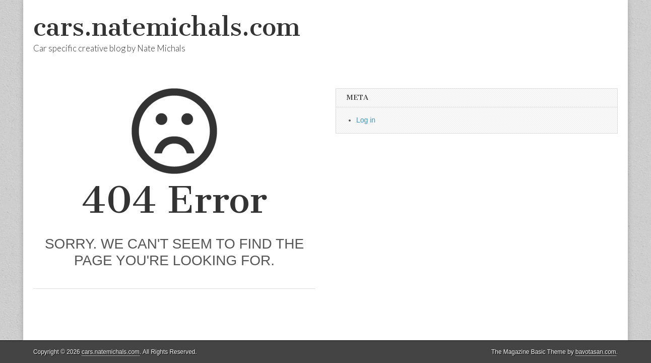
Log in (365, 120)
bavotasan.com (595, 351)
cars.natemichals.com (166, 27)
